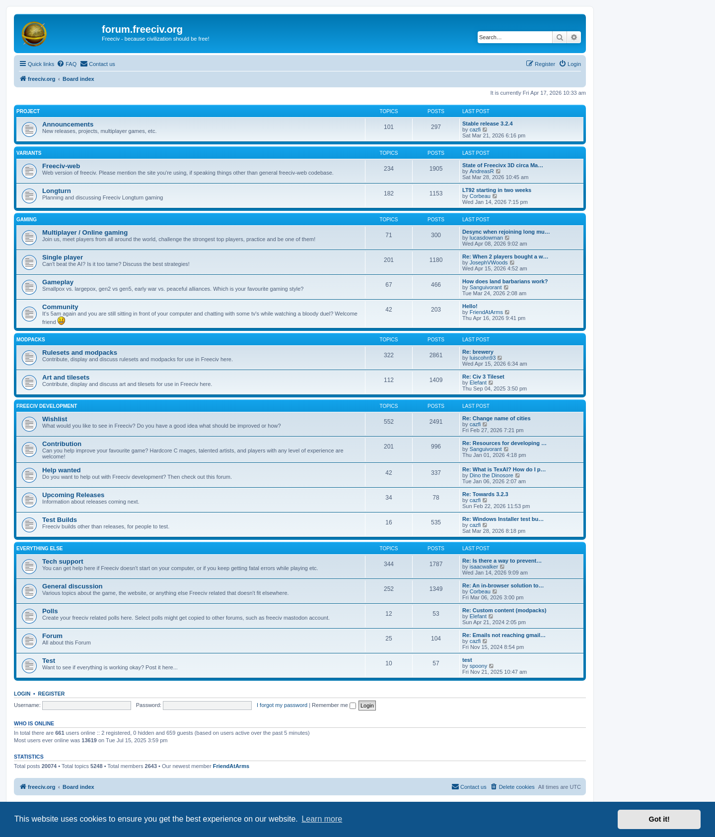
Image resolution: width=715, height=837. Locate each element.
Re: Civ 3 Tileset (483, 377)
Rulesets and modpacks (79, 352)
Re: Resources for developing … (504, 443)
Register (51, 694)
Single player (62, 257)
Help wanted (61, 470)
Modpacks (30, 339)
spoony (478, 666)
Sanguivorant (486, 287)
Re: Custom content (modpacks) (504, 610)
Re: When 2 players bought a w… (505, 256)
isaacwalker (484, 567)
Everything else (39, 548)
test (467, 660)
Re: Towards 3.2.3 (485, 494)
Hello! (470, 306)
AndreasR (482, 171)
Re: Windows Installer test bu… (503, 519)
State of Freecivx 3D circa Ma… (502, 165)
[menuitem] (66, 64)
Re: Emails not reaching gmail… (504, 635)
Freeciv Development (46, 406)
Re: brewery (478, 352)
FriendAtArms (486, 312)
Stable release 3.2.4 (487, 124)
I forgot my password (282, 705)
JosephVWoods (489, 262)
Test (48, 660)
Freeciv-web (61, 166)
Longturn (56, 190)
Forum (52, 636)
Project (28, 111)
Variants (28, 153)
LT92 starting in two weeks (496, 190)
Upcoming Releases (73, 495)
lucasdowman (486, 238)
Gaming (26, 219)
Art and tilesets (65, 377)
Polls (50, 611)
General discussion (72, 586)
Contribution (61, 444)
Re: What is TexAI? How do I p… (504, 469)
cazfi (475, 129)
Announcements (67, 124)
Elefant (478, 383)
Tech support (62, 561)
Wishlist (54, 419)
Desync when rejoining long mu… (506, 232)
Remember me (334, 705)
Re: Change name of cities (496, 418)
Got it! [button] (659, 819)
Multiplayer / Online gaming (85, 232)
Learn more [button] (321, 819)
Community (60, 307)
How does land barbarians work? (505, 281)
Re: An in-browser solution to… (503, 585)
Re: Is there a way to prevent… (502, 561)
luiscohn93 (483, 358)
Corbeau (480, 196)
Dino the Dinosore (491, 475)
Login (22, 694)
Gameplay (57, 282)
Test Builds (59, 519)
